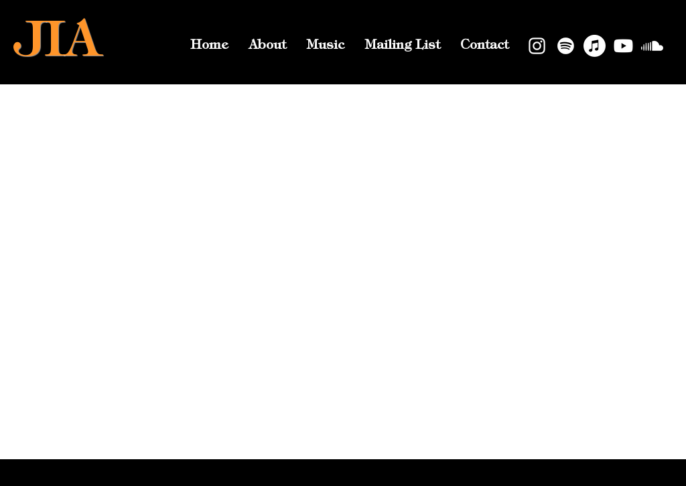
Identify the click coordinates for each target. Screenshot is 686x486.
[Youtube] (623, 46)
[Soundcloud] (652, 46)
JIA (57, 43)
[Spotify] (566, 46)
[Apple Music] (595, 46)
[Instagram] (537, 46)
